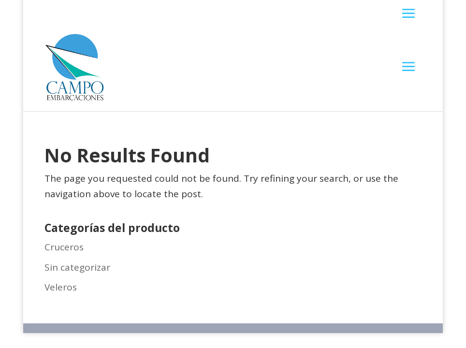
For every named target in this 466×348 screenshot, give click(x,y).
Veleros (60, 287)
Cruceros (64, 247)
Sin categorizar (77, 267)
